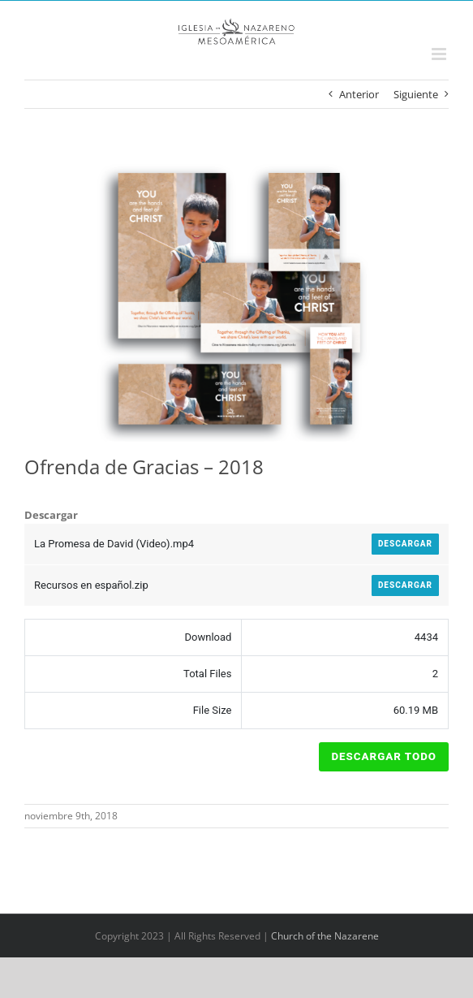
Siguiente (415, 94)
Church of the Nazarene (325, 936)
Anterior (359, 94)
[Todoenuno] (236, 300)
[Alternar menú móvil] (440, 54)
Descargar (405, 543)
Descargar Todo (383, 756)
